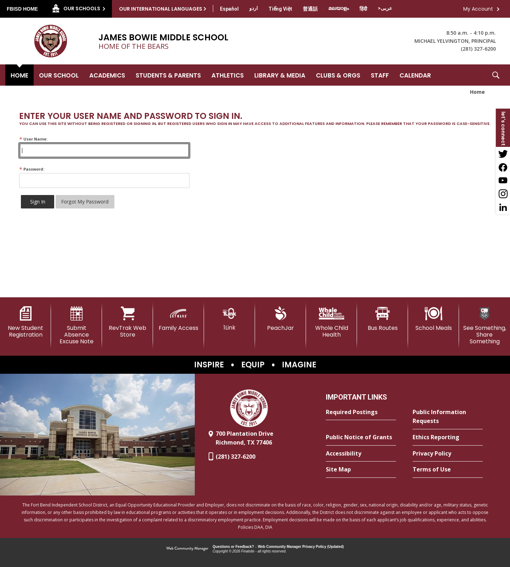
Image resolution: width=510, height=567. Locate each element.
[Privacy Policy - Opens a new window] (447, 454)
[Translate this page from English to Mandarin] (310, 8)
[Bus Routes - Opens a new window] (382, 319)
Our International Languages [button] (160, 8)
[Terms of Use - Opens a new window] (447, 470)
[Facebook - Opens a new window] (503, 167)
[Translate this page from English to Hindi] (363, 8)
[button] (495, 75)
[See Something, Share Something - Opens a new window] (484, 325)
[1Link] (229, 318)
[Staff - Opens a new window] (380, 75)
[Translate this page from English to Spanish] (229, 8)
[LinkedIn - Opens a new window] (503, 207)
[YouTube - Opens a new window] (503, 180)
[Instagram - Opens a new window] (503, 194)
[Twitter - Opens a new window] (503, 153)
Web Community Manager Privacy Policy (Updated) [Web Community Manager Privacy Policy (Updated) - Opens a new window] (301, 547)
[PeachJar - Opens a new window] (280, 319)
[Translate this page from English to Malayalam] (338, 8)
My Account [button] (478, 8)
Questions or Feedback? (233, 547)
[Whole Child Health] (331, 322)
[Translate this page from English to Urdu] (253, 8)
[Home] (19, 75)
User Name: (33, 139)
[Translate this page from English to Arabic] (385, 8)
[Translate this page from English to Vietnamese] (280, 8)
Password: (31, 169)
